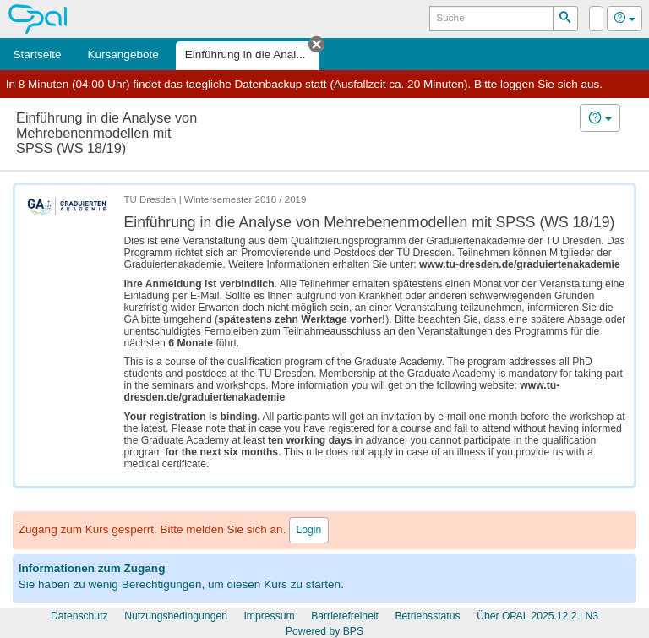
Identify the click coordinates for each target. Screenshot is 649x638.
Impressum (268, 616)
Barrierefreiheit (345, 616)
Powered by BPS (324, 631)
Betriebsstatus (427, 616)
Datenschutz (79, 616)
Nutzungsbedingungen (175, 616)
